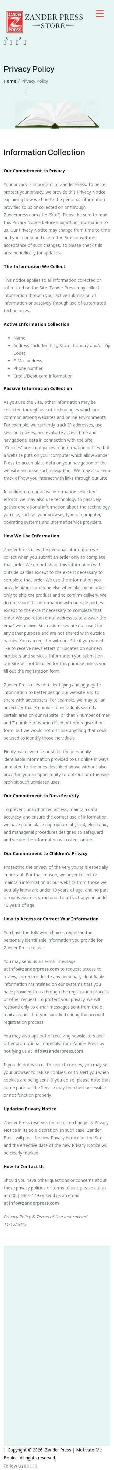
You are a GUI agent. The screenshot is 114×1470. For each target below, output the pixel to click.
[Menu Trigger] (100, 13)
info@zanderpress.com (34, 969)
